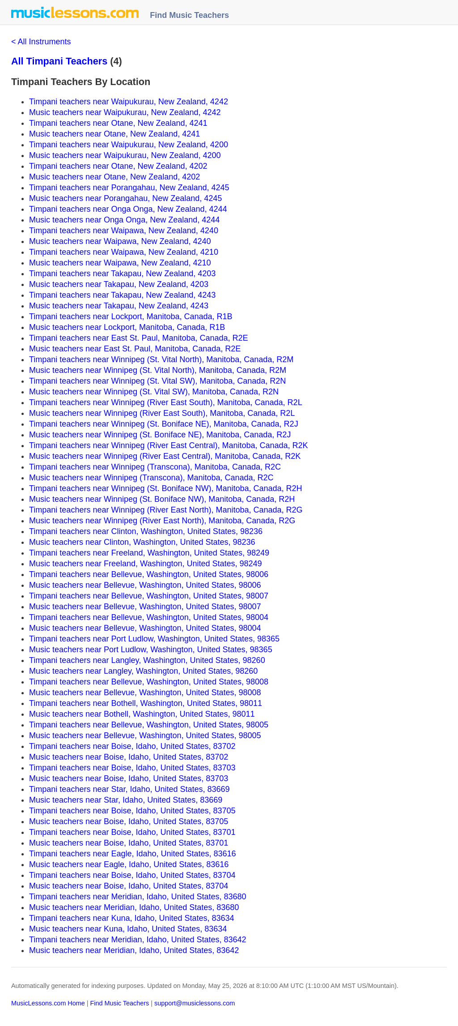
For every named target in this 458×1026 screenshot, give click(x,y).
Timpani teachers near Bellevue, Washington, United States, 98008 (148, 681)
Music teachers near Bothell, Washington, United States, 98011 (142, 714)
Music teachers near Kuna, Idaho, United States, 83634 (128, 928)
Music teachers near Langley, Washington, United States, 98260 (143, 671)
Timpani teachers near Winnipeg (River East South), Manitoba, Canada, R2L (165, 402)
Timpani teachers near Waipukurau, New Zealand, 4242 (128, 101)
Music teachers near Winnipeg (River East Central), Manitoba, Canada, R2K (165, 456)
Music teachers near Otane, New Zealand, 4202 (114, 176)
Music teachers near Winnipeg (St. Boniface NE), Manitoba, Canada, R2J (160, 434)
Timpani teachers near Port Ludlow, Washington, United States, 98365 (154, 638)
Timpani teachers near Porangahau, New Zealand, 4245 (129, 187)
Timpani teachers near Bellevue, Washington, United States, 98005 (148, 724)
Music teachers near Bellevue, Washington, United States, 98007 (145, 606)
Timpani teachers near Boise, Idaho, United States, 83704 (132, 875)
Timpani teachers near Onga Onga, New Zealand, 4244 (128, 209)
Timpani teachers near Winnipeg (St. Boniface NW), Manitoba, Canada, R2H (165, 488)
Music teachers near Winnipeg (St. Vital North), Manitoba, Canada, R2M (157, 370)
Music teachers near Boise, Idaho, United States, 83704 (128, 885)
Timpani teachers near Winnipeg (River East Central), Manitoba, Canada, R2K (168, 445)
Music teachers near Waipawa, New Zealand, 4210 (120, 262)
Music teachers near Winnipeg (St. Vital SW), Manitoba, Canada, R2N (154, 391)
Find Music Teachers (189, 15)
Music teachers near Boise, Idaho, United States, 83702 (128, 756)
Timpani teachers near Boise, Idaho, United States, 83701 (132, 832)
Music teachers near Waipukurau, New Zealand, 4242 (125, 112)
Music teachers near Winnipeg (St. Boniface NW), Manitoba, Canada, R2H (162, 499)
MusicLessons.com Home (48, 1003)
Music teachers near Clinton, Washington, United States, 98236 (142, 542)
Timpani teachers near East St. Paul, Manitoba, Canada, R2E (138, 337)
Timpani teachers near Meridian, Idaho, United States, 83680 (137, 896)
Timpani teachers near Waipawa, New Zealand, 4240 (123, 230)
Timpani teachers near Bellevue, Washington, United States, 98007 (148, 595)
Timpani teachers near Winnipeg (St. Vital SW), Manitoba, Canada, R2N (157, 380)
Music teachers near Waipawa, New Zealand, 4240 (120, 241)
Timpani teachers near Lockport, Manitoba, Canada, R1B (131, 316)
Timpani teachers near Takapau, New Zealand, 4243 (122, 295)
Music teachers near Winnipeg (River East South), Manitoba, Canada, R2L (162, 413)
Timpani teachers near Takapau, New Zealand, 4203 (122, 273)
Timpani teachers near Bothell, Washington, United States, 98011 (145, 703)
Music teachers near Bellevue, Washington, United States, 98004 (145, 628)
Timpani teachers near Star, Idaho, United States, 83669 (129, 789)
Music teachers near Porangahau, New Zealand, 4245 (125, 198)
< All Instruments (41, 41)
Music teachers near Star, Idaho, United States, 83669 (125, 799)
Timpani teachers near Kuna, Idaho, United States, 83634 (131, 918)
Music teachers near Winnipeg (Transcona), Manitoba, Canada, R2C (151, 477)
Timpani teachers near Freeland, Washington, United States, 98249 (149, 552)
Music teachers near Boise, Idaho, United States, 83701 (128, 842)
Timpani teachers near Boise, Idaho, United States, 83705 (132, 810)
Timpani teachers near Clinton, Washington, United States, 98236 (146, 531)
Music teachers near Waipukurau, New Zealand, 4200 (125, 155)
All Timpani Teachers (59, 61)
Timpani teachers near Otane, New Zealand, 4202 (118, 166)
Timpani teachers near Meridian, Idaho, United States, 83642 (137, 939)
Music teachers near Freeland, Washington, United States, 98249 (145, 563)
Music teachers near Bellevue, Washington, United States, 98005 (145, 735)
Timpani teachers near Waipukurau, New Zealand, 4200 (128, 144)
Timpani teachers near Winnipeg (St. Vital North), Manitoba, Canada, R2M (161, 359)
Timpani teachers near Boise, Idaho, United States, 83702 (132, 746)
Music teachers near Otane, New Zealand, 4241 (114, 133)
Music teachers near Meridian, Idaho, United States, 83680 (134, 907)
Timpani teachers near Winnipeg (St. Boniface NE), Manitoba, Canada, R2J (163, 423)
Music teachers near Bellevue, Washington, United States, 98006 (145, 585)
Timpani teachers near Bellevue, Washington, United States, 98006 (148, 574)
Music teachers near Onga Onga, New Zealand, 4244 (124, 219)
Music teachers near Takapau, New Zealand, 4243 (118, 305)
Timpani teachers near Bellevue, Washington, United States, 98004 (148, 617)
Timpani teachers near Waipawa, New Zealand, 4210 (123, 252)
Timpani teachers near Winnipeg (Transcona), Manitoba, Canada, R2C (155, 466)
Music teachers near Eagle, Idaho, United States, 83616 (129, 864)
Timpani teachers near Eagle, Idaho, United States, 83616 (132, 853)
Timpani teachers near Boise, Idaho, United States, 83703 (132, 767)
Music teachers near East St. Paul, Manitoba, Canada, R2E (135, 348)
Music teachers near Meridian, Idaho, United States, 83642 (134, 950)
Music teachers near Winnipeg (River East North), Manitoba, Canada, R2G (162, 520)
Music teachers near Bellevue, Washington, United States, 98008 (145, 692)
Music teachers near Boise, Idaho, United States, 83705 (128, 821)
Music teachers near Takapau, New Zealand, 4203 (118, 284)
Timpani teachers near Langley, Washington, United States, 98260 (147, 660)
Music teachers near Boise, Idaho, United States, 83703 (128, 778)
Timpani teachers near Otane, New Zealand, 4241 (118, 123)
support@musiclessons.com (194, 1003)
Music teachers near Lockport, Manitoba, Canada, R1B (127, 327)
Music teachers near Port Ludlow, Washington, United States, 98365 (150, 649)
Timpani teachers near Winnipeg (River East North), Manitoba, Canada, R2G (166, 509)
